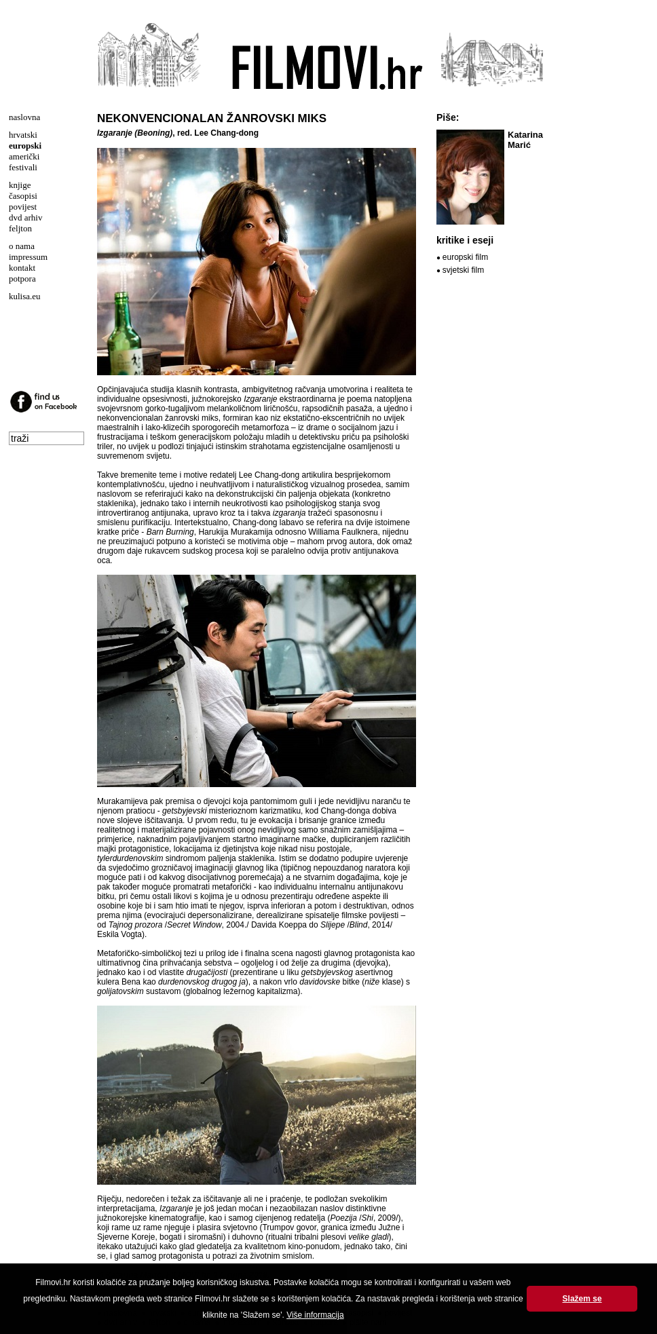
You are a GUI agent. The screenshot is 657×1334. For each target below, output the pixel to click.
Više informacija (314, 1315)
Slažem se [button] (582, 1298)
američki (24, 156)
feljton (20, 228)
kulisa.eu (25, 296)
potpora (22, 278)
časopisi (23, 196)
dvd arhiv (25, 217)
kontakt (22, 268)
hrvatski (23, 135)
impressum (28, 257)
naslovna (24, 117)
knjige (20, 185)
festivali (23, 167)
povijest (23, 207)
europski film (465, 257)
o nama (22, 246)
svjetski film (463, 270)
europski (25, 145)
